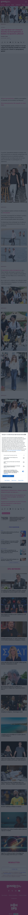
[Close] (26, 435)
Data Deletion (7, 480)
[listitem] (14, 455)
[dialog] (14, 457)
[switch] (23, 458)
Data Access (14, 480)
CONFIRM (8, 476)
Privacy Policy (20, 480)
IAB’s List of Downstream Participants (14, 450)
